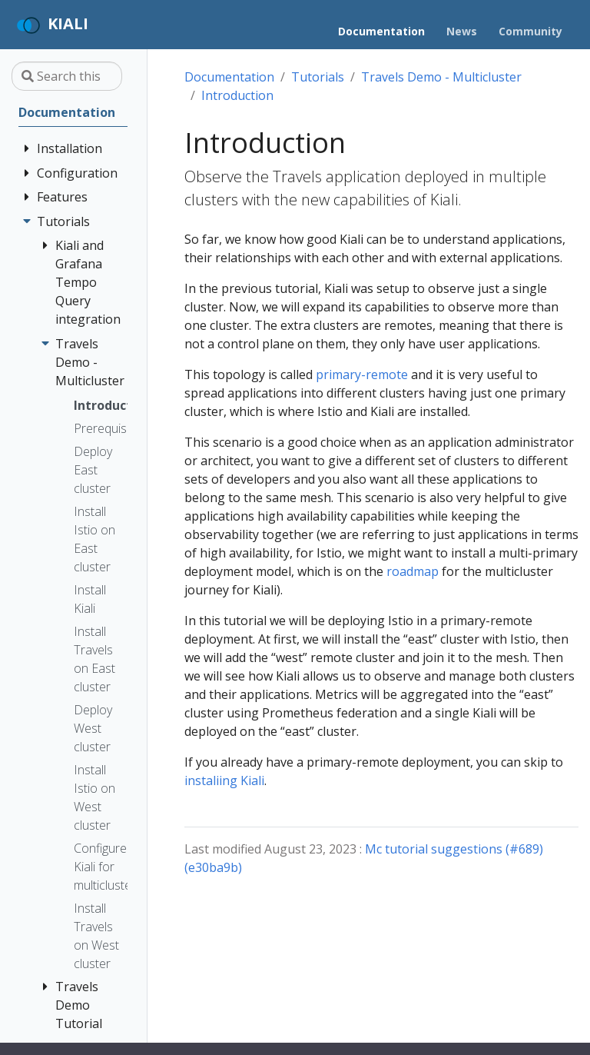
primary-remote (362, 374)
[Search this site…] (67, 76)
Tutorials (317, 76)
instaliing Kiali (224, 780)
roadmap (412, 571)
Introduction (237, 95)
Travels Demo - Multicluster (441, 76)
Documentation (229, 76)
